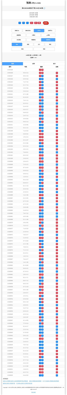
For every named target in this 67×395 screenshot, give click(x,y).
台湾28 (39, 30)
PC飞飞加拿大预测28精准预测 (51, 381)
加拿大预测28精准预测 (35, 381)
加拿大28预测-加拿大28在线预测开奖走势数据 (15, 381)
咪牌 (45, 23)
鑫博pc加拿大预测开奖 (9, 383)
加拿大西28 (28, 30)
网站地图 (33, 392)
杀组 (28, 44)
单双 (50, 44)
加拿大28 (17, 30)
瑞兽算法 (48, 39)
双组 (44, 49)
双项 (22, 49)
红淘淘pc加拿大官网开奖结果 (24, 383)
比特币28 (50, 30)
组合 (17, 44)
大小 (39, 44)
